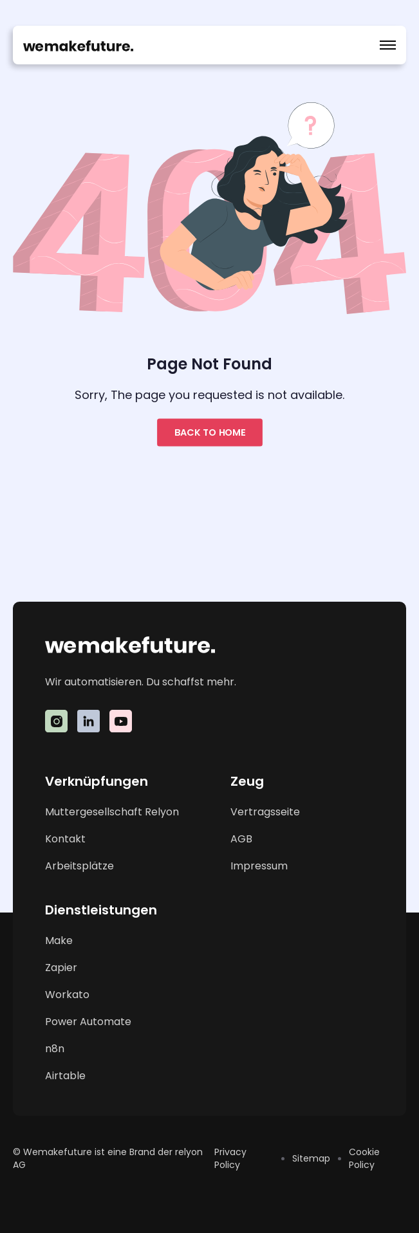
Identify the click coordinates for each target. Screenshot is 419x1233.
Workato (67, 994)
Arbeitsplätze (79, 865)
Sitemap (311, 1158)
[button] (387, 45)
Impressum (259, 865)
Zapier (61, 967)
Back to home (209, 433)
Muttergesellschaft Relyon (112, 811)
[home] (78, 45)
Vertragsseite (265, 811)
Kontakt (65, 838)
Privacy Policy (230, 1158)
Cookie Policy (364, 1158)
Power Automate (88, 1021)
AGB (241, 838)
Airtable (65, 1075)
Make (59, 940)
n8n (54, 1048)
